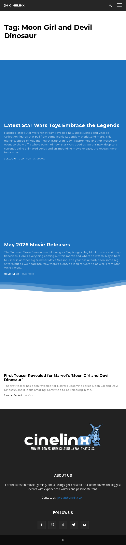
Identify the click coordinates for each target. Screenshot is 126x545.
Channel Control (13, 395)
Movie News (11, 274)
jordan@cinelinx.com (70, 497)
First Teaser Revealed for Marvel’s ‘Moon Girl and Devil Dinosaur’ (57, 377)
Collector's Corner (17, 158)
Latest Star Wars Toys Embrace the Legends (61, 125)
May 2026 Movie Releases (37, 245)
